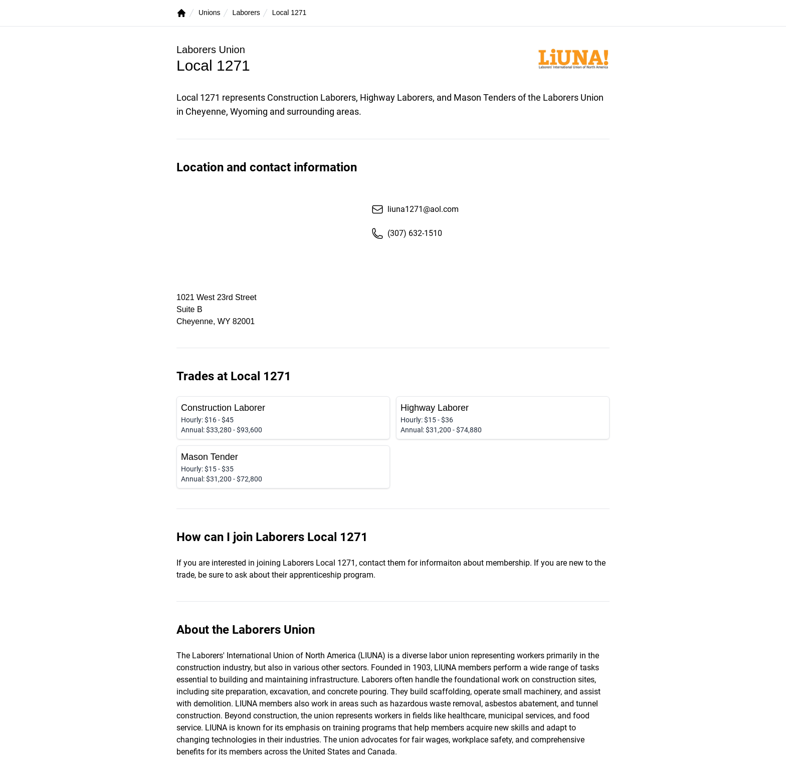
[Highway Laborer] (503, 418)
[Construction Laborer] (283, 418)
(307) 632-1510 (406, 233)
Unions (210, 13)
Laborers (246, 13)
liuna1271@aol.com (415, 209)
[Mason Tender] (283, 467)
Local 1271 (289, 13)
